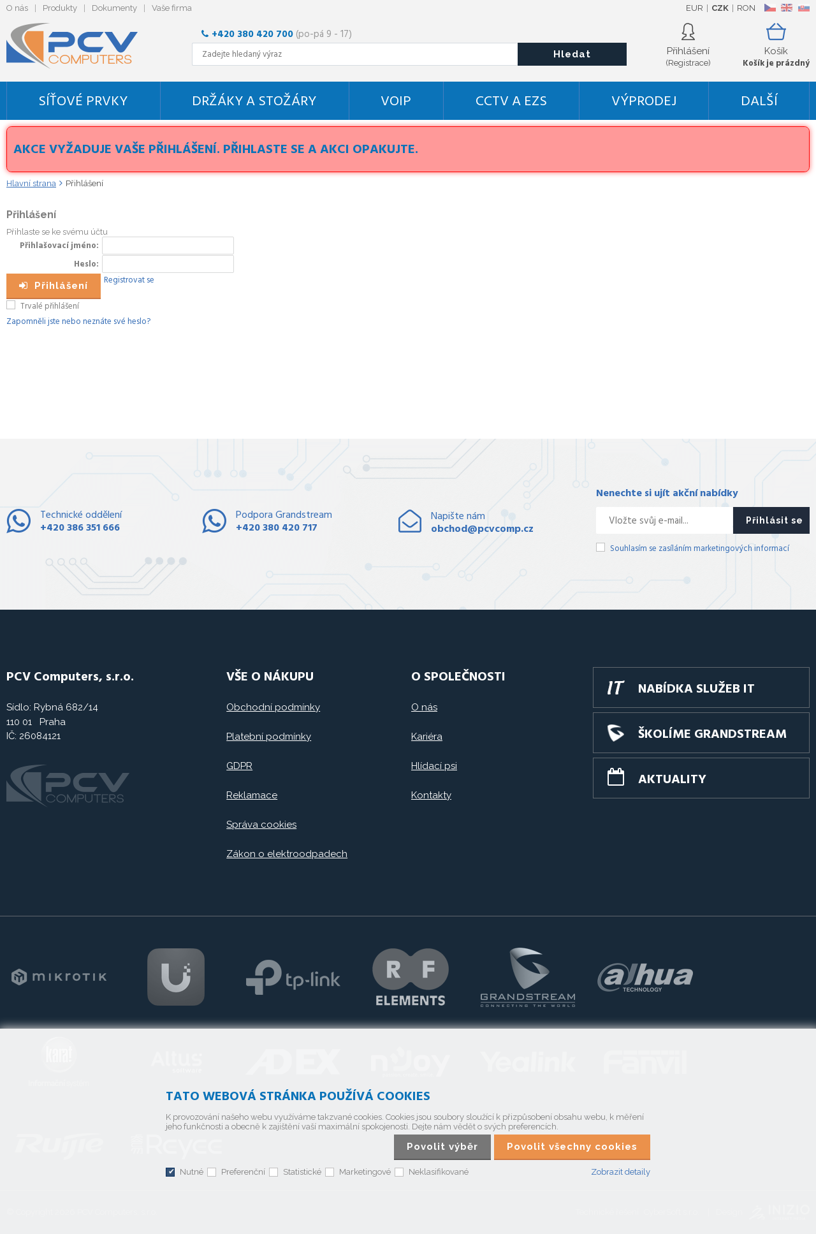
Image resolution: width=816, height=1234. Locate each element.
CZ (769, 7)
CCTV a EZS (511, 102)
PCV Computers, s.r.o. (79, 46)
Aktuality (672, 780)
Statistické (302, 1172)
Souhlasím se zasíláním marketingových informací (699, 548)
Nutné (191, 1172)
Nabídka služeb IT (696, 689)
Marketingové (365, 1172)
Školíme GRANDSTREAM (712, 734)
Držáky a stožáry (254, 102)
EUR (694, 8)
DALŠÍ (759, 102)
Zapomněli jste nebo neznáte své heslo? (78, 321)
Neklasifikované (439, 1172)
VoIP (396, 102)
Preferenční (243, 1172)
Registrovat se (129, 280)
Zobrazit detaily (620, 1172)
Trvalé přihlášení (49, 306)
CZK (720, 8)
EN (786, 7)
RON (746, 8)
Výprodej (643, 102)
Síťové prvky (82, 102)
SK (803, 7)
